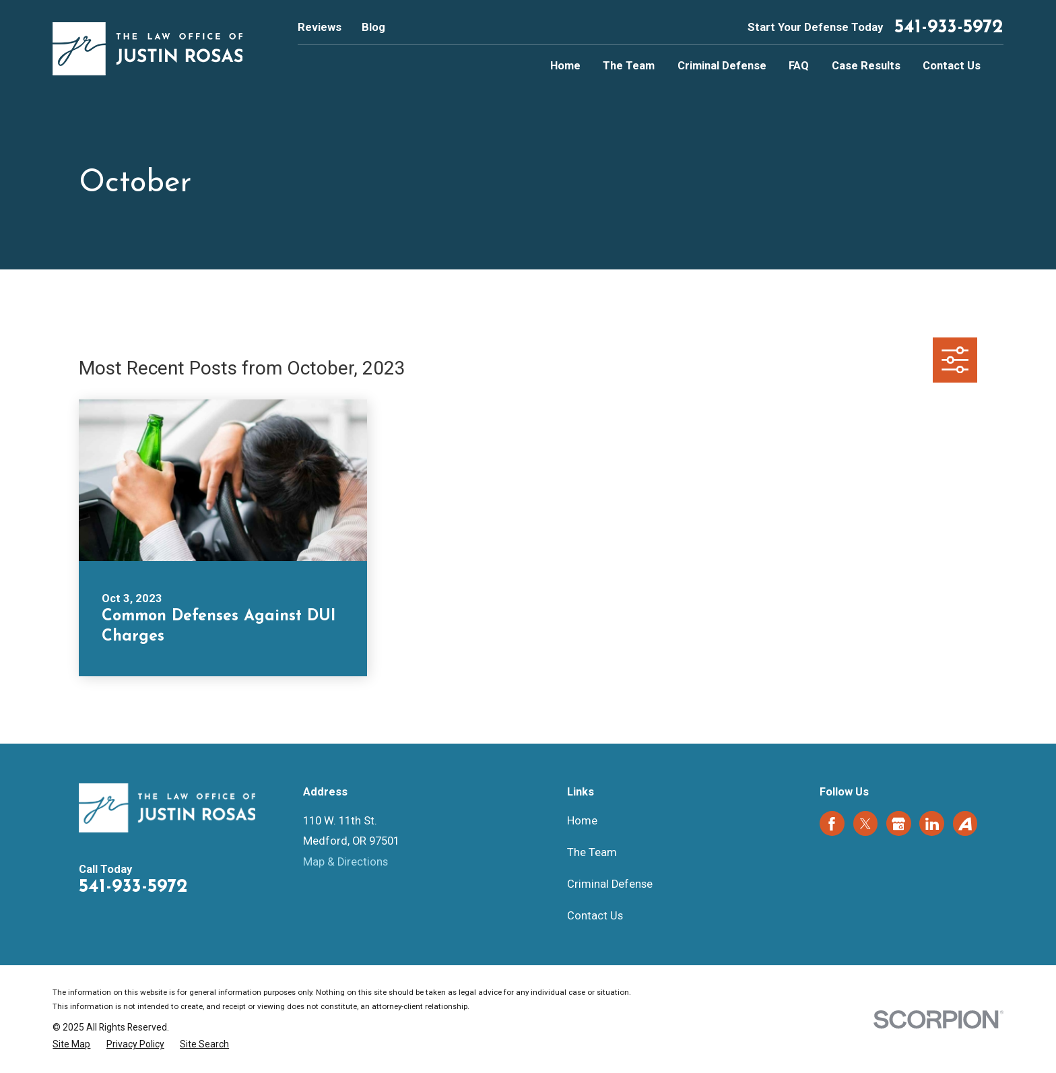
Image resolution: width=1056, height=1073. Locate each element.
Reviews (319, 27)
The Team (592, 852)
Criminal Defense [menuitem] (722, 65)
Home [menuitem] (565, 65)
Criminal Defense (610, 884)
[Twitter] (865, 824)
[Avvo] (965, 824)
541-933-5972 (948, 27)
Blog (373, 27)
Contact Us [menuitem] (952, 65)
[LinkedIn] (932, 824)
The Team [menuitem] (629, 65)
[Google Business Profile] (898, 824)
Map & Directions (345, 861)
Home (582, 820)
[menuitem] (71, 1044)
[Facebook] (831, 824)
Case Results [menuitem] (866, 65)
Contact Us (595, 915)
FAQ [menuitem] (799, 65)
